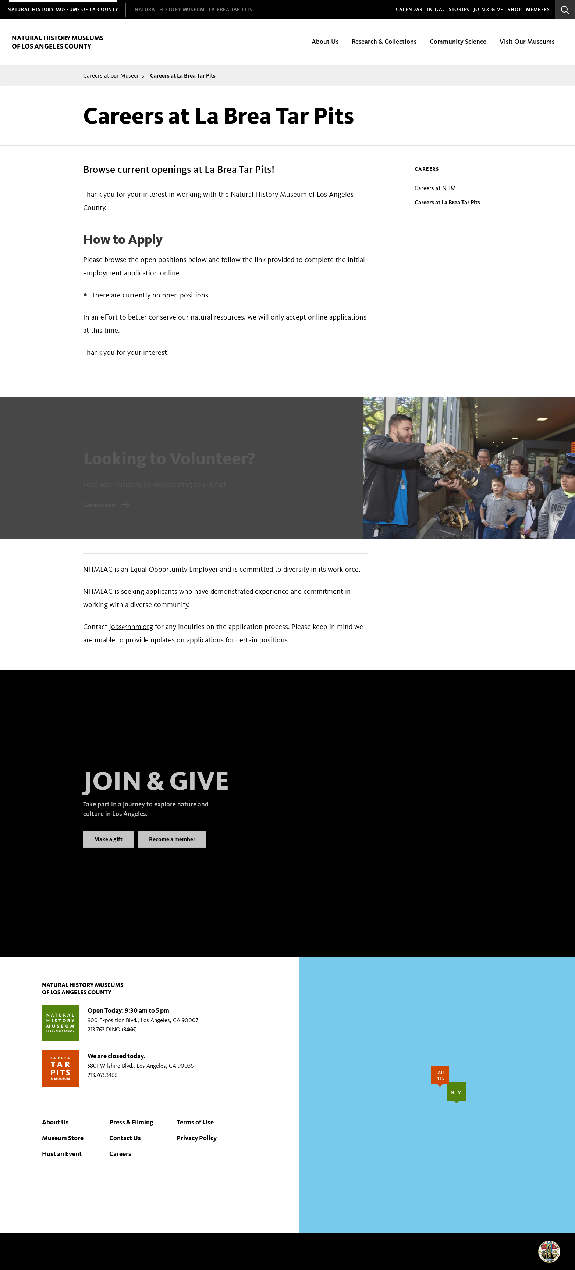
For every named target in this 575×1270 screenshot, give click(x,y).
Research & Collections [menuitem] (384, 42)
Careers (427, 169)
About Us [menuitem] (325, 42)
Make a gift (108, 847)
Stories (459, 10)
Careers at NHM (435, 188)
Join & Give (488, 10)
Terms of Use (195, 1122)
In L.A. (435, 10)
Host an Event (62, 1154)
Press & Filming (131, 1122)
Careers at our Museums (113, 75)
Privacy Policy (197, 1138)
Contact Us (125, 1138)
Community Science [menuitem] (458, 42)
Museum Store (63, 1138)
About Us (55, 1122)
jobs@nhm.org (131, 626)
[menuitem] (63, 9)
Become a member (172, 847)
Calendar (409, 10)
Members (538, 10)
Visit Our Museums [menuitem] (527, 42)
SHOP (515, 10)
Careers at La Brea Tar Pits (447, 202)
